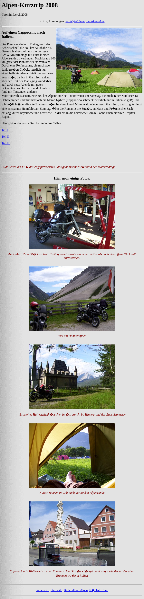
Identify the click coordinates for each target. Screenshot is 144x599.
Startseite (56, 592)
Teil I (5, 130)
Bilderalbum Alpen (76, 592)
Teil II (5, 136)
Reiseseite (42, 592)
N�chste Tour (98, 592)
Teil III (6, 143)
